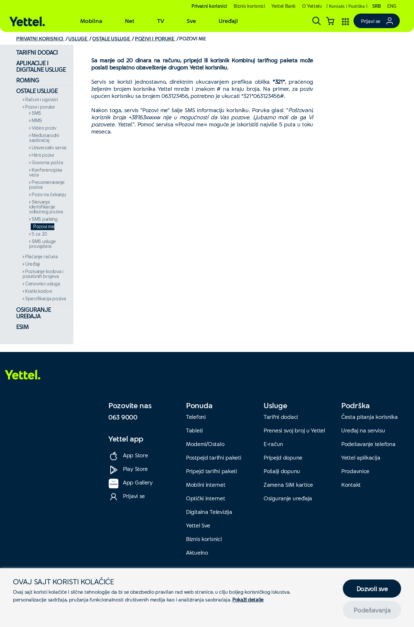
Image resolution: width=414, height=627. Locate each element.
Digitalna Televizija (209, 511)
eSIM (22, 326)
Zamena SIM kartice (288, 484)
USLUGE (78, 38)
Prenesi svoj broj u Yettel (294, 430)
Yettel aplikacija (360, 457)
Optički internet (205, 498)
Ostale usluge (37, 90)
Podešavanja (372, 610)
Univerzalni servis (49, 147)
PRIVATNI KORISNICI (40, 38)
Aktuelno (197, 552)
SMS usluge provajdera (42, 244)
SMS (36, 113)
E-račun (273, 443)
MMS (37, 120)
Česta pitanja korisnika (369, 416)
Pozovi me (43, 226)
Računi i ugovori (41, 99)
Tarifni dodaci (37, 52)
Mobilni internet (205, 484)
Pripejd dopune (283, 457)
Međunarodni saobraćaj (44, 138)
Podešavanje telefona (368, 443)
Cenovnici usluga (42, 284)
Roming (27, 80)
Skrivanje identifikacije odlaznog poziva (46, 207)
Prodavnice (355, 470)
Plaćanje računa (41, 256)
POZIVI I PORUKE (155, 38)
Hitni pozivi (43, 155)
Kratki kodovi (38, 291)
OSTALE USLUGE (111, 38)
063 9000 (122, 417)
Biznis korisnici (204, 538)
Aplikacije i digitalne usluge (41, 66)
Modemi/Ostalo (205, 443)
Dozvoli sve (372, 588)
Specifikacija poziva (45, 298)
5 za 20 (39, 234)
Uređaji (32, 264)
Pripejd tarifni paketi (211, 470)
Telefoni (196, 416)
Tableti (194, 430)
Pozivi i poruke (40, 107)
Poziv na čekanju (49, 194)
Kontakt (351, 484)
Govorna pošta (47, 162)
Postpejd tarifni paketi (213, 457)
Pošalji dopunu (282, 470)
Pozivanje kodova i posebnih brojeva (43, 274)
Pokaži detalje (248, 599)
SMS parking (45, 219)
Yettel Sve (198, 525)
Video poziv (44, 128)
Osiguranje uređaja (33, 313)
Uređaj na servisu (363, 430)
